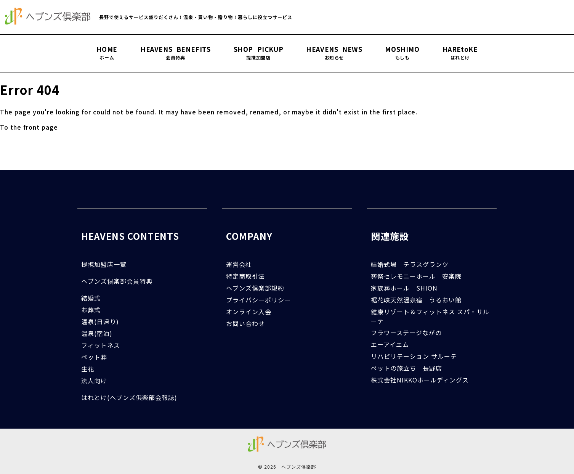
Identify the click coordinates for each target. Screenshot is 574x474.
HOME (106, 53)
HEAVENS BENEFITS (175, 53)
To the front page (29, 127)
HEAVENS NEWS (334, 53)
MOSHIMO (402, 53)
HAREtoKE (460, 53)
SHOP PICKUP (259, 53)
